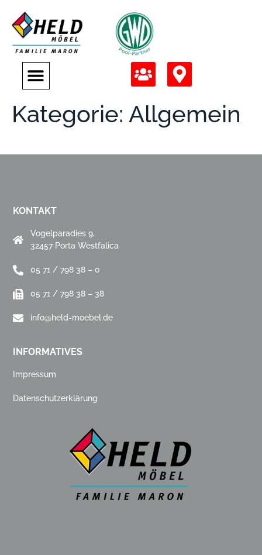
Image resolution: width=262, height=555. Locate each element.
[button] (36, 75)
